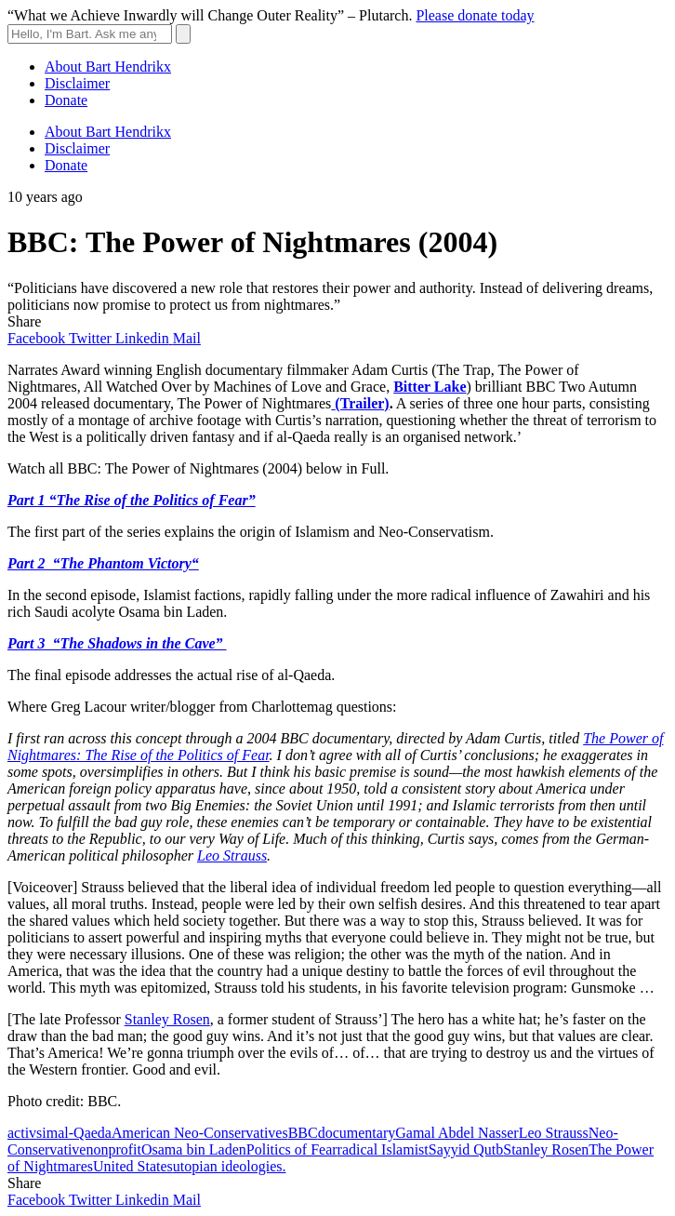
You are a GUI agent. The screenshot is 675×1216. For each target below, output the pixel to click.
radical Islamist (383, 1149)
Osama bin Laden (193, 1149)
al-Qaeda (85, 1133)
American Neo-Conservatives (200, 1133)
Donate (66, 100)
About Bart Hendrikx (108, 66)
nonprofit (113, 1149)
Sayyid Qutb (466, 1149)
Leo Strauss (232, 855)
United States (133, 1166)
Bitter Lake (429, 386)
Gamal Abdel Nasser (456, 1133)
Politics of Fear (292, 1149)
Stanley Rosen (167, 1019)
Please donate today (475, 15)
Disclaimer (77, 83)
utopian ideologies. (229, 1166)
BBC (303, 1133)
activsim (32, 1133)
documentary (357, 1133)
